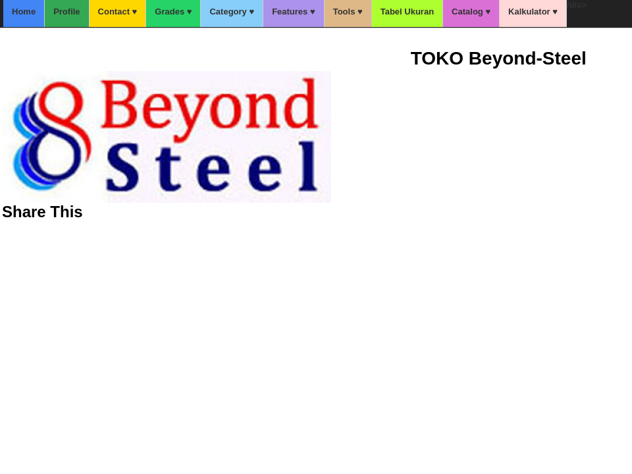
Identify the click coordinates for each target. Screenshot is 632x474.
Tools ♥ (348, 11)
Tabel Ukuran (407, 11)
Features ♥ (293, 11)
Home (24, 11)
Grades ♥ (173, 11)
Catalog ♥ (471, 11)
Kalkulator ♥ (533, 11)
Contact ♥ (118, 11)
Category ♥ (231, 11)
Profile (66, 11)
